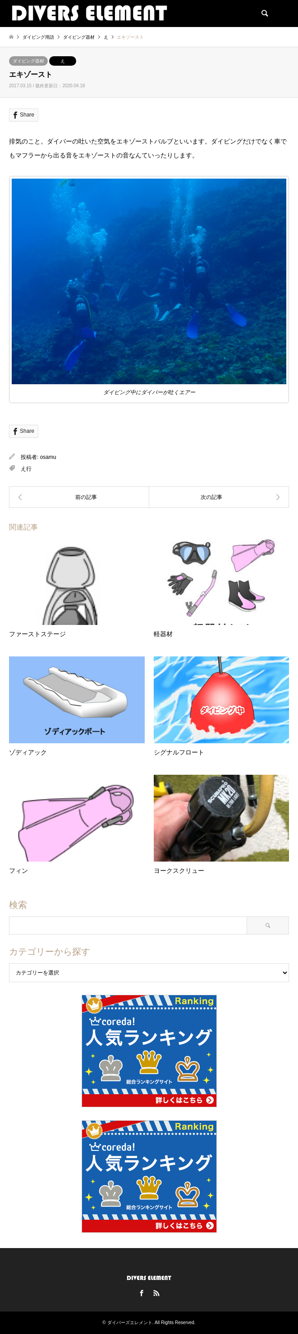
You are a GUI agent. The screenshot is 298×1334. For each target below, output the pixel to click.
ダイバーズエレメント (129, 1322)
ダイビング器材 (28, 60)
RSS (156, 1293)
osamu (48, 457)
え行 (26, 469)
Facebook (141, 1293)
